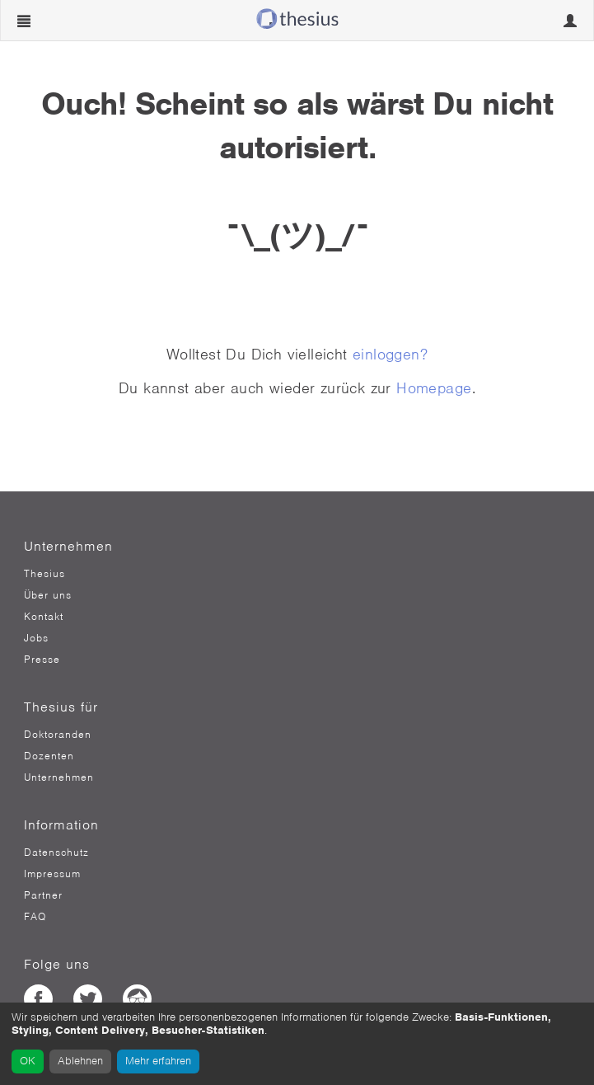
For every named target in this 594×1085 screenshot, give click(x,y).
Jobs (36, 638)
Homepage (433, 387)
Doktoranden (57, 734)
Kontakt (43, 616)
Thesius (44, 573)
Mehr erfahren (158, 1061)
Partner (43, 895)
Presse (42, 659)
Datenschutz (56, 852)
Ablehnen (80, 1061)
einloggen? (390, 354)
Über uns (48, 595)
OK (27, 1061)
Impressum (52, 874)
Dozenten (49, 756)
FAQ (35, 916)
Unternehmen (59, 777)
